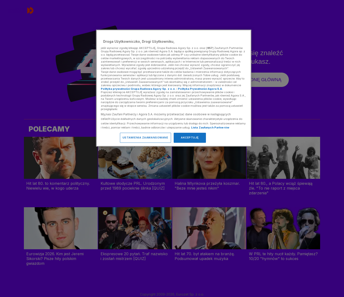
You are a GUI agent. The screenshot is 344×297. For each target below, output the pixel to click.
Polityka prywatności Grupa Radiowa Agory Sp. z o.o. (138, 88)
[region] (173, 88)
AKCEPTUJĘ (190, 137)
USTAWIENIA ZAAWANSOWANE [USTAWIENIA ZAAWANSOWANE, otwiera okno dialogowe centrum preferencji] (145, 137)
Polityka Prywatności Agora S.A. (200, 88)
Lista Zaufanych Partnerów (210, 127)
